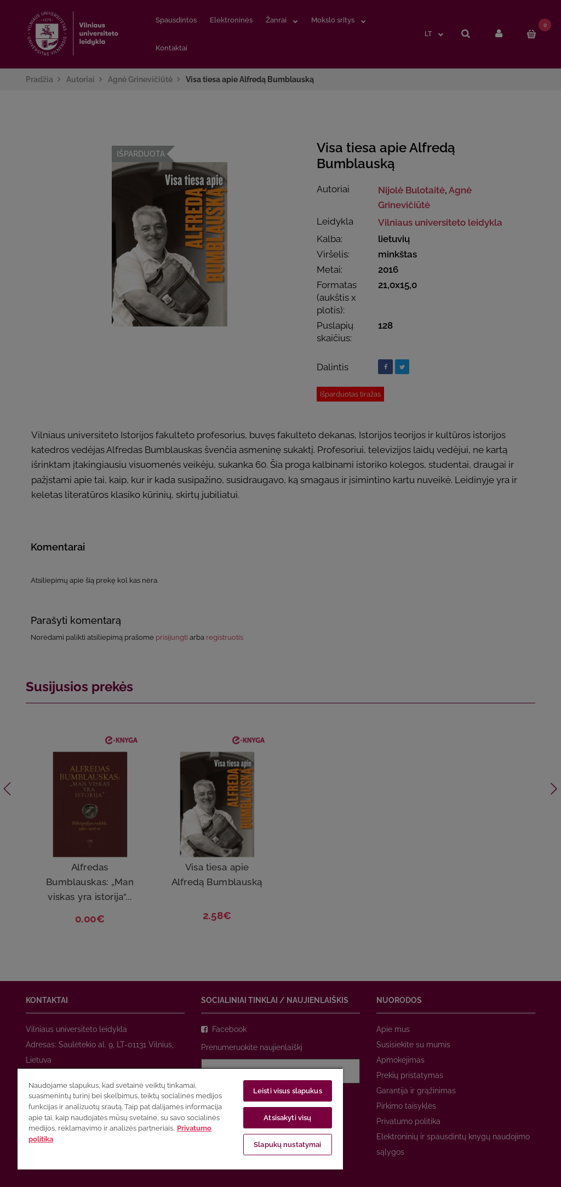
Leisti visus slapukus (287, 1091)
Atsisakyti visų (287, 1118)
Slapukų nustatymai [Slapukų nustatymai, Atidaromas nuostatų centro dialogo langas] (287, 1144)
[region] (180, 1118)
